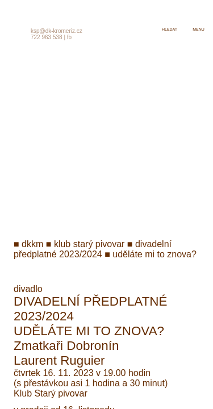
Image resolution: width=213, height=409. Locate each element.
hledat (169, 29)
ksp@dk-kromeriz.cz (56, 31)
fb (69, 37)
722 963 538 (46, 37)
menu (198, 29)
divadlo (28, 289)
